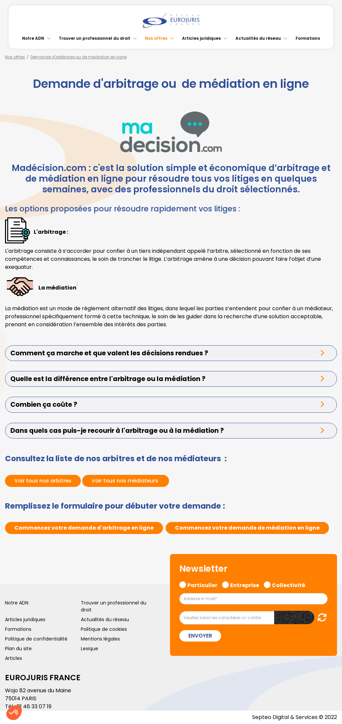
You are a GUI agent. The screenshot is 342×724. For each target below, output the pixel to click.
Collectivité (288, 584)
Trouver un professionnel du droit (94, 38)
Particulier (202, 584)
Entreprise (244, 584)
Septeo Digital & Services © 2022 (294, 717)
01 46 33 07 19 (34, 706)
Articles (13, 658)
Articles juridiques (201, 38)
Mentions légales (100, 639)
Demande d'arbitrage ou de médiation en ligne (78, 57)
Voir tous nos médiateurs (128, 481)
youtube (328, 362)
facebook (328, 322)
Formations (308, 38)
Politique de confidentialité (36, 639)
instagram (328, 375)
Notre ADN (33, 38)
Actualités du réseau (258, 38)
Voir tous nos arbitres (43, 481)
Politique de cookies (104, 629)
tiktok (328, 402)
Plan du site (18, 648)
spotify (328, 388)
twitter (328, 335)
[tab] (171, 353)
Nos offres (156, 38)
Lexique (89, 648)
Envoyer (200, 636)
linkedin (328, 348)
